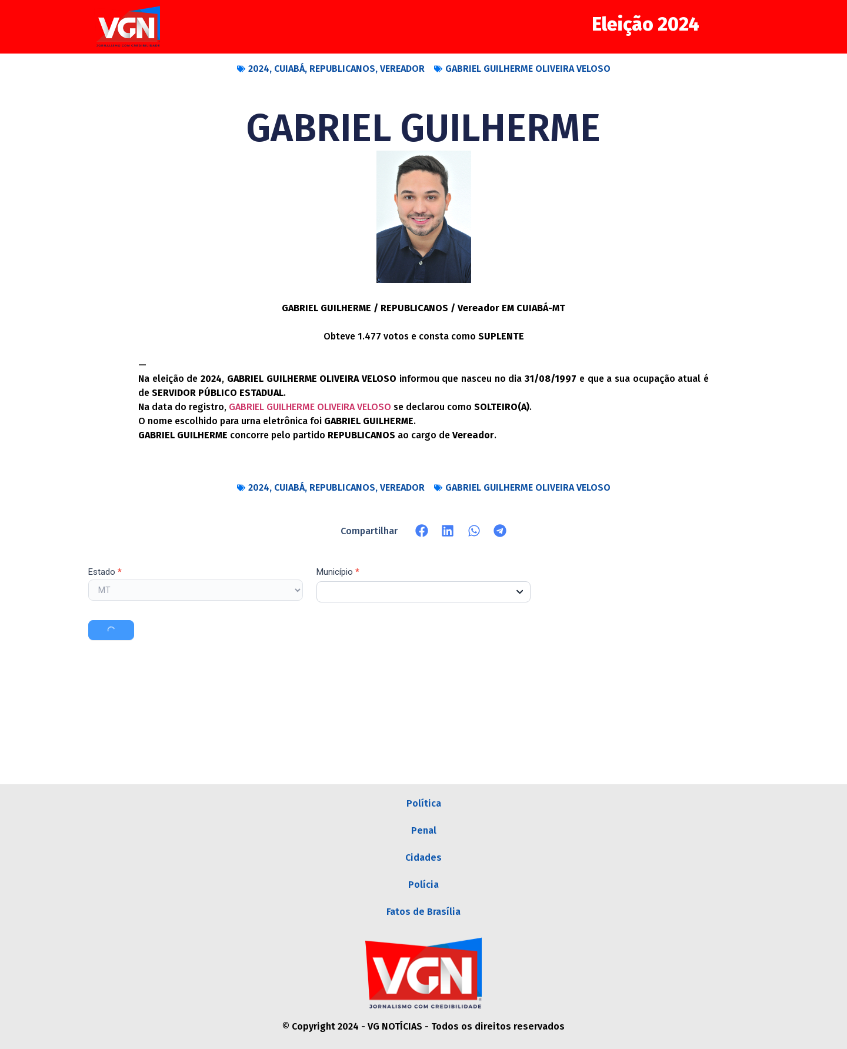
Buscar (111, 630)
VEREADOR (402, 68)
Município (337, 572)
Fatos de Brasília (423, 911)
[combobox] (423, 591)
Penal (423, 830)
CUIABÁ (289, 68)
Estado (105, 572)
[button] (422, 531)
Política (423, 803)
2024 (258, 68)
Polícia (423, 884)
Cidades (423, 857)
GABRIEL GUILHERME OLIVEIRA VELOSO (528, 68)
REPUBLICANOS (342, 68)
